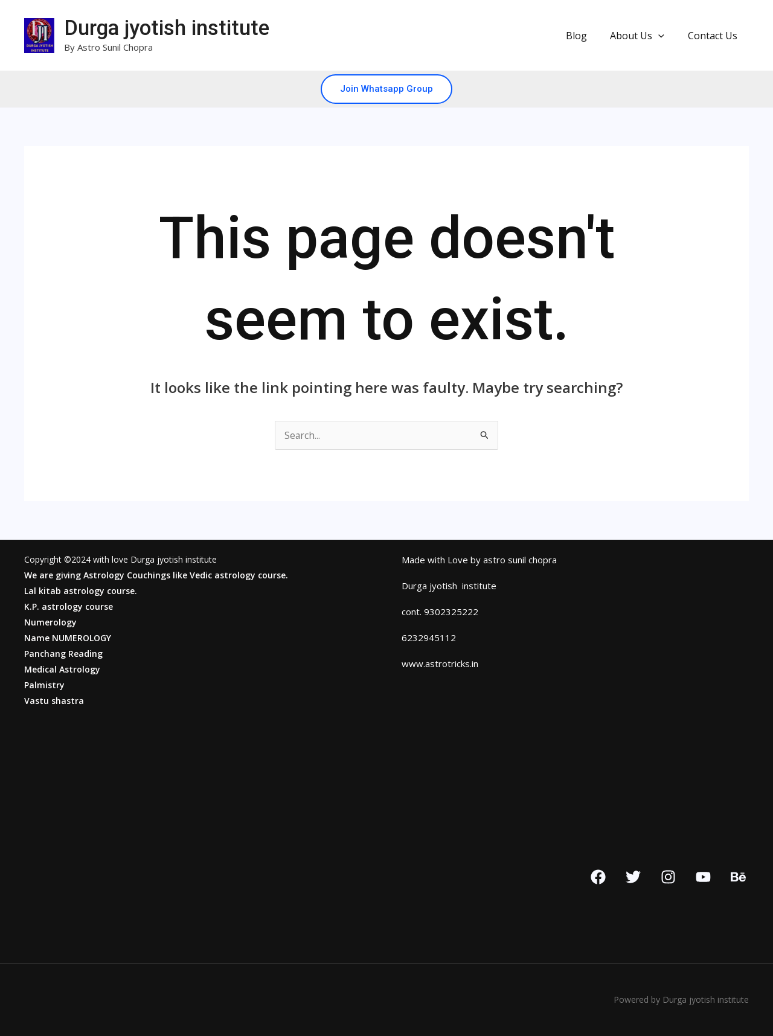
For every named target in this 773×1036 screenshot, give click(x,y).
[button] (664, 35)
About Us (643, 35)
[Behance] (738, 876)
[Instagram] (668, 876)
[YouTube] (703, 876)
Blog (586, 35)
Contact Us (714, 35)
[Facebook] (598, 876)
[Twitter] (633, 876)
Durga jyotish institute (166, 28)
